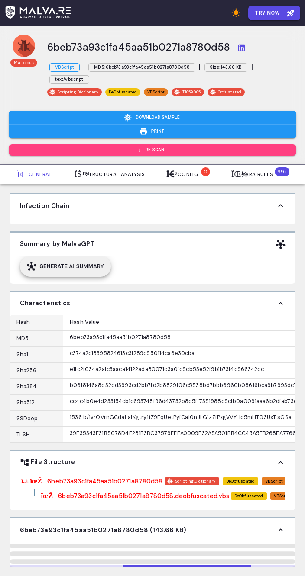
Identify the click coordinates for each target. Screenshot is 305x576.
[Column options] (47, 322)
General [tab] (34, 174)
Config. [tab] (187, 173)
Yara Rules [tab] (259, 173)
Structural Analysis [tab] (110, 174)
